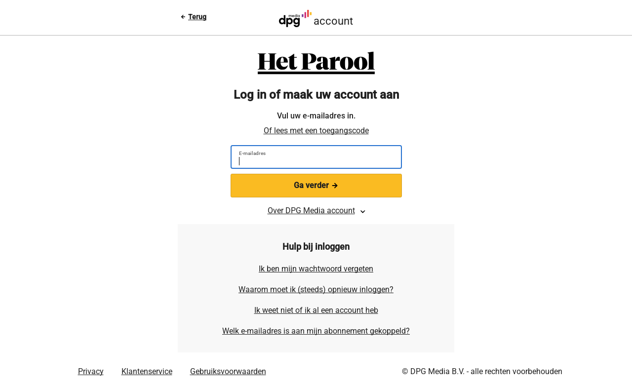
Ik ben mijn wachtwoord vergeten (316, 268)
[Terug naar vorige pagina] (193, 17)
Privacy (91, 371)
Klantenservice (146, 371)
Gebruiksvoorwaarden (228, 371)
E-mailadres (252, 153)
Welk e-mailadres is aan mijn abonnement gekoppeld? (316, 331)
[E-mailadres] (312, 162)
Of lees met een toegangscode (316, 130)
